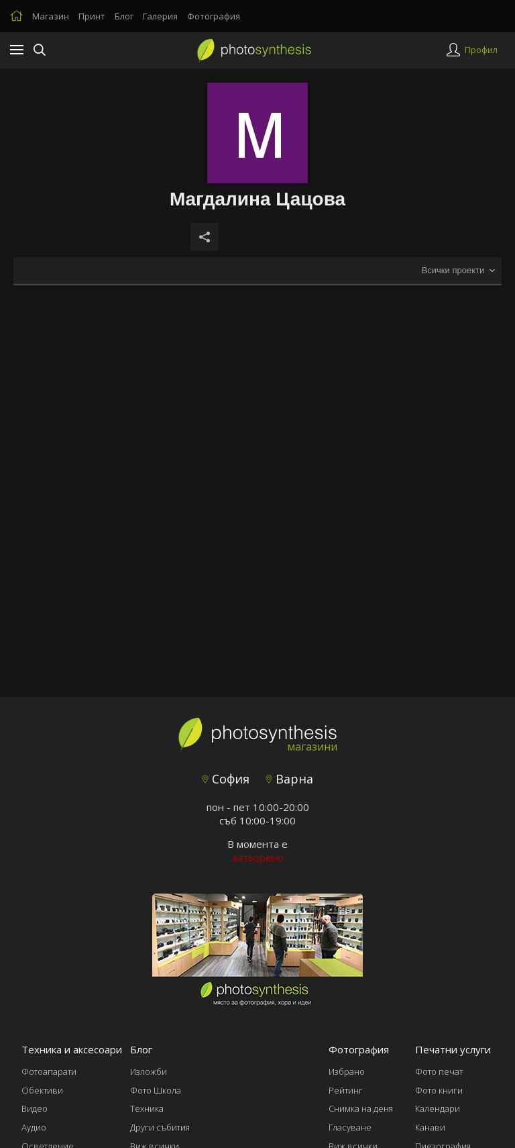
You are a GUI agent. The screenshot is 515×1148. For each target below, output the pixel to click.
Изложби (148, 1071)
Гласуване (350, 1127)
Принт (91, 16)
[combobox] (458, 271)
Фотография (213, 16)
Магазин (50, 16)
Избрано (347, 1071)
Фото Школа (155, 1090)
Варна (289, 779)
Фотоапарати (48, 1071)
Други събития (160, 1127)
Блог (124, 16)
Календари (437, 1108)
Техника (147, 1108)
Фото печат (439, 1071)
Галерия (160, 16)
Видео (34, 1108)
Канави (430, 1127)
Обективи (42, 1090)
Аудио (33, 1127)
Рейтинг (346, 1090)
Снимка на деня (361, 1108)
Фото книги (439, 1090)
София (225, 779)
